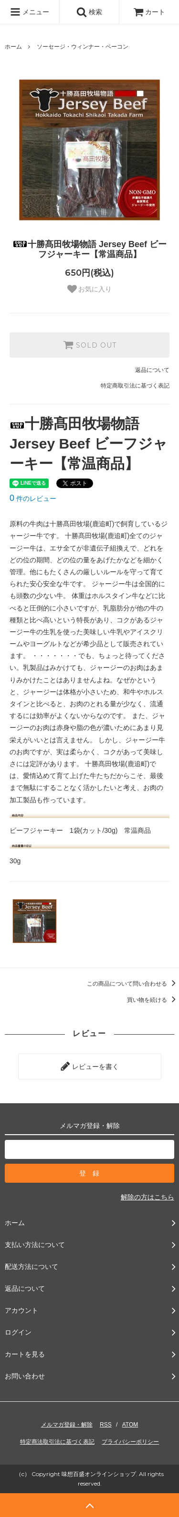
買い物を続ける (153, 1000)
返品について (152, 370)
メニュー (29, 12)
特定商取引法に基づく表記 (135, 385)
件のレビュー (33, 498)
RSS (106, 1424)
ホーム (13, 46)
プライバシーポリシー (130, 1441)
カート (149, 12)
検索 (89, 12)
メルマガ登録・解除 (67, 1424)
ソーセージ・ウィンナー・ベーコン (82, 46)
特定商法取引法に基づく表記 (57, 1441)
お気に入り (89, 289)
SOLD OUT (89, 344)
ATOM (130, 1424)
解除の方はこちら (147, 1197)
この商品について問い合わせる (133, 983)
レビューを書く (89, 1066)
